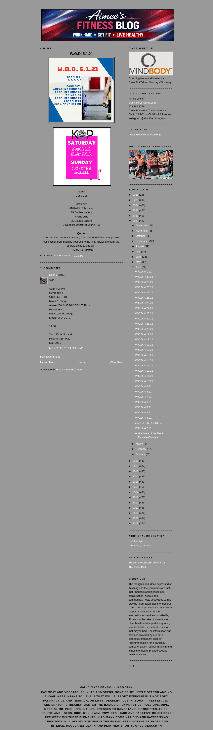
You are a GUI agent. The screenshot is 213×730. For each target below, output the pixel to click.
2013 (136, 497)
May (138, 261)
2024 (136, 205)
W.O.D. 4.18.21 (144, 339)
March (140, 443)
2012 (136, 502)
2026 (136, 194)
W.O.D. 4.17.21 (144, 344)
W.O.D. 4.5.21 (143, 407)
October (141, 235)
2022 (136, 215)
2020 (136, 460)
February (141, 448)
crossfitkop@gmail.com (142, 102)
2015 (136, 486)
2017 (136, 476)
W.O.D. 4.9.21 (143, 386)
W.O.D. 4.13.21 (144, 365)
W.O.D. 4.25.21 (144, 302)
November (142, 230)
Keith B (53, 274)
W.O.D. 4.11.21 (144, 375)
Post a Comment (50, 356)
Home (82, 362)
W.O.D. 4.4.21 (143, 412)
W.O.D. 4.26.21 (144, 297)
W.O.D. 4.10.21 (144, 381)
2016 (136, 481)
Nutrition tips (136, 541)
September (142, 241)
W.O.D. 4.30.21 (144, 276)
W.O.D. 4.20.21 (144, 328)
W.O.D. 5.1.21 (143, 271)
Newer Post (47, 362)
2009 (136, 518)
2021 (136, 220)
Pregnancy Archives (140, 545)
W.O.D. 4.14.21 (144, 360)
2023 (136, 210)
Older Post (116, 362)
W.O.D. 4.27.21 (144, 292)
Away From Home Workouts (145, 134)
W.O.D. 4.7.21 (143, 396)
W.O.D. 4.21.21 (144, 323)
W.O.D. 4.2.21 (143, 428)
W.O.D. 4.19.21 (144, 334)
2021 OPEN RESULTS (148, 422)
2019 (136, 466)
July (138, 251)
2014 (136, 492)
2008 (136, 523)
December (142, 225)
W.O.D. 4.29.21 (144, 282)
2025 (136, 199)
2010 (136, 512)
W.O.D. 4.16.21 (144, 349)
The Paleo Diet (137, 567)
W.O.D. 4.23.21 (144, 313)
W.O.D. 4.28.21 (144, 287)
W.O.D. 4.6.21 (143, 402)
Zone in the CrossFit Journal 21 (147, 562)
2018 (136, 471)
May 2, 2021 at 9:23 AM (66, 348)
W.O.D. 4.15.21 (144, 355)
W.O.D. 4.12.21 (144, 370)
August (140, 246)
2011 (136, 507)
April (139, 267)
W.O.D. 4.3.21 (143, 417)
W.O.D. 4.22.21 (144, 318)
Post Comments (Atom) (69, 369)
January (141, 454)
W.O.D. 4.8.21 (143, 391)
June (139, 256)
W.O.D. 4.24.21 (144, 308)
